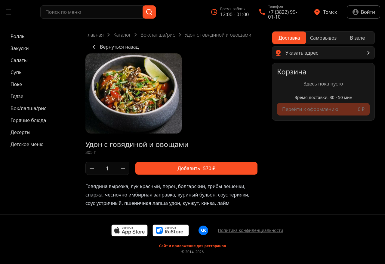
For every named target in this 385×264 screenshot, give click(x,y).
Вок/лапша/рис (157, 34)
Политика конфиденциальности (250, 230)
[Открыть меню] (8, 12)
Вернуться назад (114, 46)
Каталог (122, 34)
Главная (94, 34)
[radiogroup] (323, 37)
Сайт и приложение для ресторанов (192, 246)
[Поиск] (149, 12)
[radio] (289, 38)
